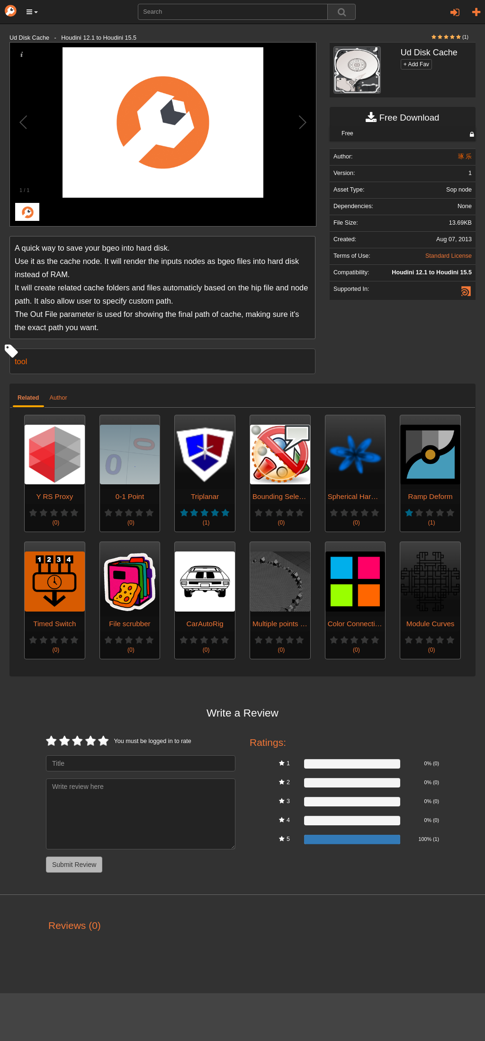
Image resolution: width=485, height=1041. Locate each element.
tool (21, 361)
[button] (32, 12)
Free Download (402, 118)
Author (58, 397)
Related (28, 397)
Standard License (448, 256)
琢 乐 (465, 156)
